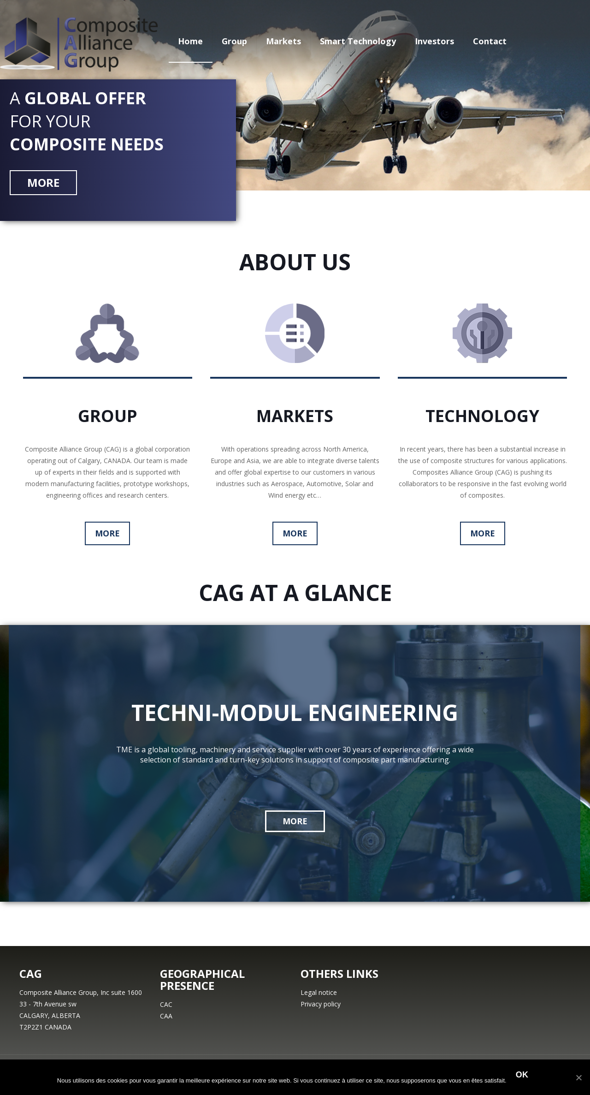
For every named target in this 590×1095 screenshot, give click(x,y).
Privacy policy (321, 1004)
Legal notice (319, 992)
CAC (166, 1004)
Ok (522, 1074)
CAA (166, 1016)
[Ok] (578, 1077)
